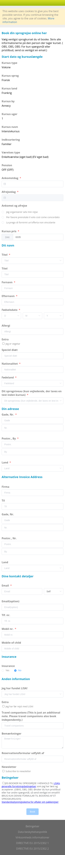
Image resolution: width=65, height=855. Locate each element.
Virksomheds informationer (32, 837)
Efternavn (8, 296)
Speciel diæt (10, 350)
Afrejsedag (9, 192)
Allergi (6, 325)
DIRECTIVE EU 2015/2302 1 (32, 843)
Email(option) (11, 601)
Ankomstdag (10, 178)
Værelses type (11, 152)
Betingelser (32, 826)
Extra (6, 339)
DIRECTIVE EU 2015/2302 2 (32, 848)
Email (6, 585)
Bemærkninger (12, 733)
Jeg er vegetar (12, 343)
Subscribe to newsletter (18, 771)
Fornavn (7, 282)
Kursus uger (9, 114)
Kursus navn (10, 127)
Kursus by (8, 101)
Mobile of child (12, 642)
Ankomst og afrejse (15, 205)
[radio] (20, 212)
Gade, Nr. (8, 414)
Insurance (9, 666)
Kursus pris (9, 231)
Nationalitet (10, 363)
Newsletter (9, 767)
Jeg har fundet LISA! (15, 688)
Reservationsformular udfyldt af (23, 753)
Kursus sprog (10, 75)
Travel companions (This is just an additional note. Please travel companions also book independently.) (31, 716)
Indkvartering (11, 139)
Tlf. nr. (6, 615)
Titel (5, 254)
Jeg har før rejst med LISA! (19, 706)
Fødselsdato (10, 310)
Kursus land (9, 88)
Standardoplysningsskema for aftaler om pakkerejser (30, 801)
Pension (7, 165)
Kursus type (9, 63)
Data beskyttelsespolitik (32, 832)
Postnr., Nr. (9, 538)
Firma (6, 487)
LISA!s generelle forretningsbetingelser (31, 785)
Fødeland (8, 377)
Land (5, 462)
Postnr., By (9, 438)
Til (3, 500)
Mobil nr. (8, 629)
